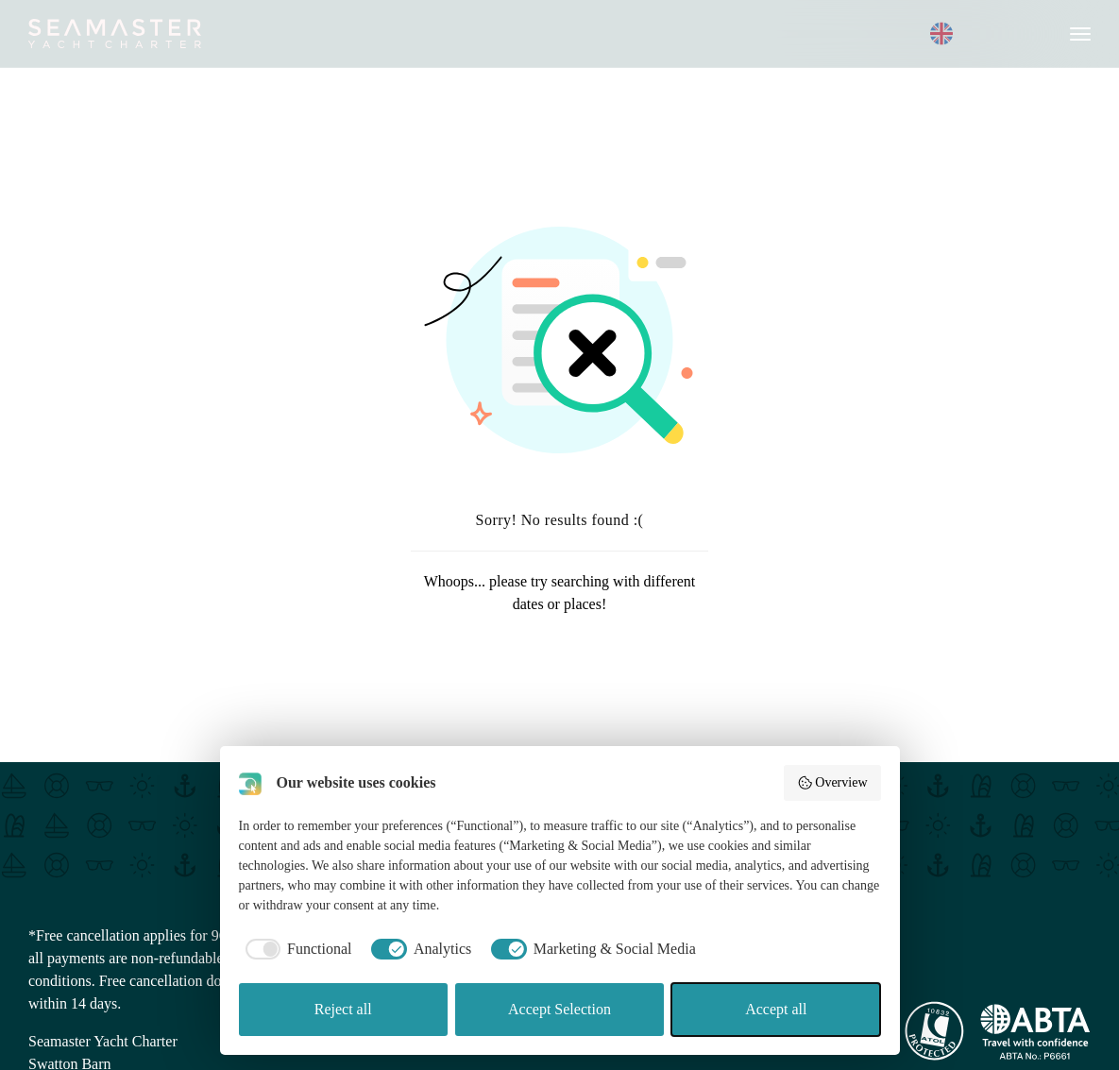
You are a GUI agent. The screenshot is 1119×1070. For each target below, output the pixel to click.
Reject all (343, 1009)
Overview (832, 782)
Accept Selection (559, 1009)
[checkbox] (295, 949)
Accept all (775, 1009)
